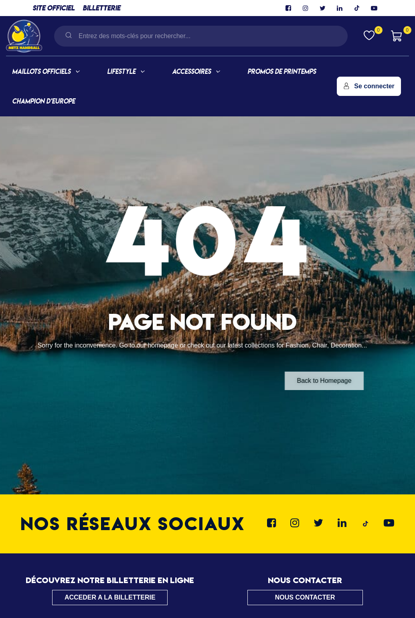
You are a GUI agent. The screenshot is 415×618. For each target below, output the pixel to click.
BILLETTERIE (101, 7)
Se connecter (369, 86)
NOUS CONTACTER (305, 597)
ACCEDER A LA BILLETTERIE (110, 597)
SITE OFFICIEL (53, 7)
